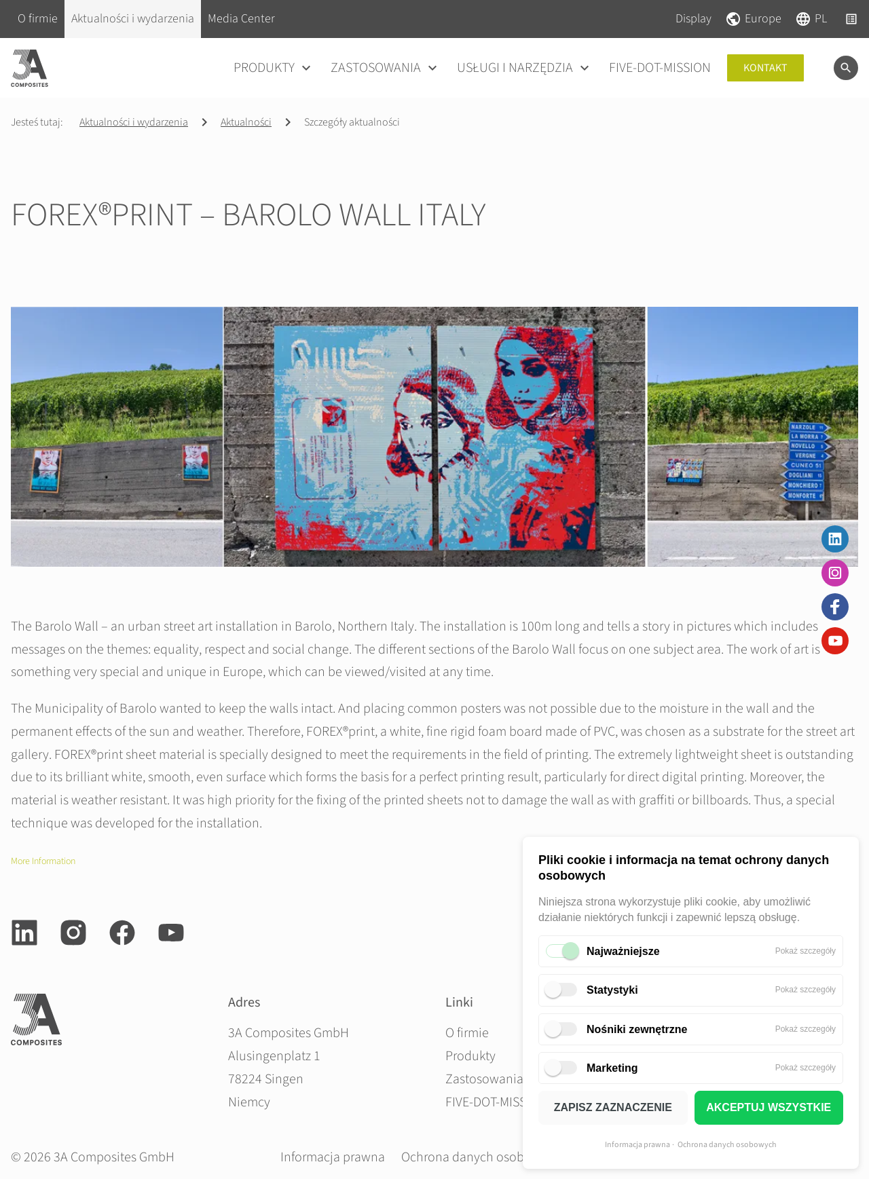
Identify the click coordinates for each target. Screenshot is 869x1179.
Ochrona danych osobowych (727, 1144)
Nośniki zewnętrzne (637, 1029)
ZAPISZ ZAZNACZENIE (613, 1107)
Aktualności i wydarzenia (133, 122)
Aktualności (246, 122)
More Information (43, 861)
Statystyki (612, 990)
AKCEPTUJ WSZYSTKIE (768, 1107)
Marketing (612, 1068)
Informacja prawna (637, 1144)
